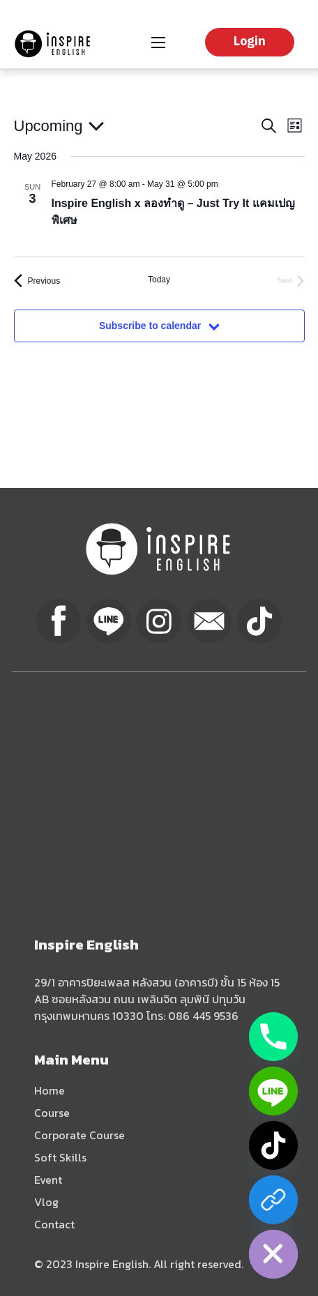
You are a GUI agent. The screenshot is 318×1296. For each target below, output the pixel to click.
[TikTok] (273, 1145)
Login (250, 41)
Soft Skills (60, 1157)
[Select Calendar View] (295, 126)
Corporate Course (79, 1135)
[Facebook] (273, 1199)
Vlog (46, 1202)
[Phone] (273, 1036)
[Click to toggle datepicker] (59, 125)
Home (49, 1090)
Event (48, 1179)
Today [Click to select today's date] (159, 279)
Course (52, 1112)
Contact (54, 1224)
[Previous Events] (37, 280)
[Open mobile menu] (158, 42)
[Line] (273, 1091)
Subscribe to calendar (150, 325)
